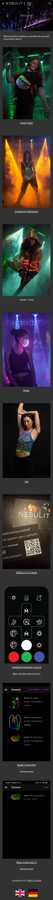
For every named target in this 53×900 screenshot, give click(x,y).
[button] (3, 3)
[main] (27, 15)
